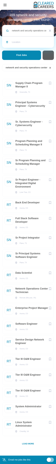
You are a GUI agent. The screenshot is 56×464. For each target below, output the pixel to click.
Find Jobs (21, 55)
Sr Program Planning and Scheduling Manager (30, 162)
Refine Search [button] (48, 55)
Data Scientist (23, 272)
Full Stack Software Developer (27, 220)
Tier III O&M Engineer (28, 359)
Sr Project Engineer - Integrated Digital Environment (27, 183)
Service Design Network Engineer (29, 341)
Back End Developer (27, 202)
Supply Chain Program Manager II (28, 85)
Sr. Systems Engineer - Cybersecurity (29, 123)
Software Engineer (26, 323)
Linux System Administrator (23, 424)
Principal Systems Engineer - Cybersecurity (30, 104)
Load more (28, 444)
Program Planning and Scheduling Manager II (28, 143)
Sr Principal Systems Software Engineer (27, 255)
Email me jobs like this (19, 460)
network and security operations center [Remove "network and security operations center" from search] (26, 67)
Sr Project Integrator (27, 237)
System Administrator (28, 406)
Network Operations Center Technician (31, 290)
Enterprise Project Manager (31, 308)
